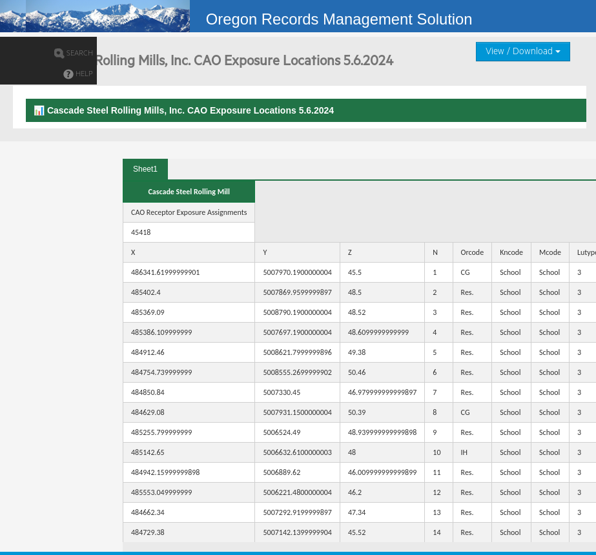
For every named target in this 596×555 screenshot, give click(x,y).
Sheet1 (145, 169)
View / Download (523, 51)
